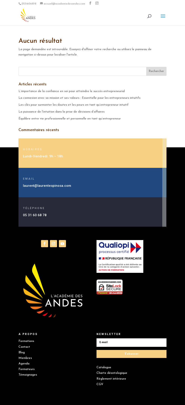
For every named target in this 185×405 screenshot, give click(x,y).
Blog (21, 352)
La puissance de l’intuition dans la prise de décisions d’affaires (61, 111)
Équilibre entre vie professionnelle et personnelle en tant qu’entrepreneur (69, 118)
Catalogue (104, 367)
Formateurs (26, 369)
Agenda (23, 363)
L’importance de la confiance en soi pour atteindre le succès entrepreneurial (72, 91)
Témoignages (27, 374)
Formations (26, 341)
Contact (24, 347)
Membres (25, 358)
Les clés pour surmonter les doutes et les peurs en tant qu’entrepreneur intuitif (73, 105)
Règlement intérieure (111, 378)
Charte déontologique (112, 373)
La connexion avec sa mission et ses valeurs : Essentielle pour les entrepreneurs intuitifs (79, 98)
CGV (100, 384)
